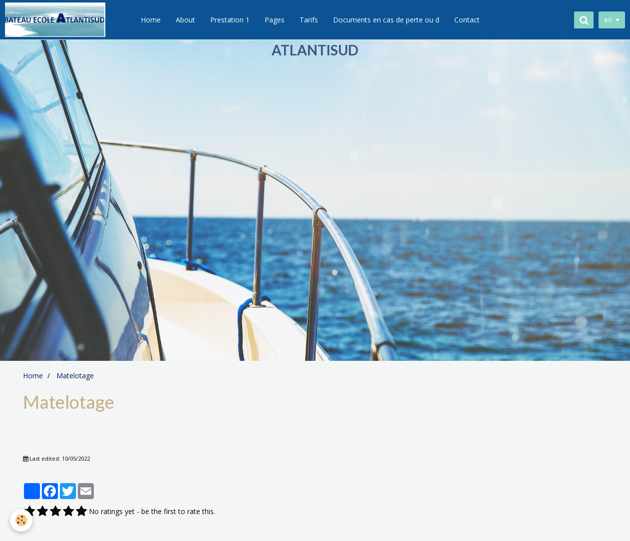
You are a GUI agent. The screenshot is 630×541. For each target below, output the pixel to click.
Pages (275, 19)
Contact (467, 19)
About (185, 19)
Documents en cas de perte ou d (386, 19)
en (608, 19)
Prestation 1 (230, 19)
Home (151, 19)
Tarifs (309, 19)
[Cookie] (21, 520)
